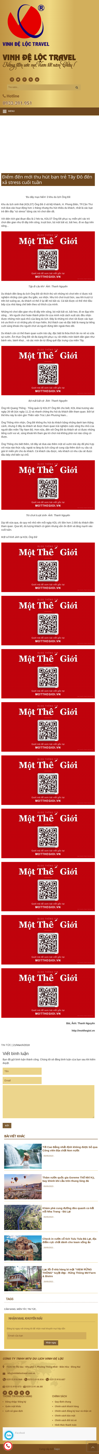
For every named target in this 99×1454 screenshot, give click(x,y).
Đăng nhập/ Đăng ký (15, 1401)
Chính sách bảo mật (65, 1415)
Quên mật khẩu (13, 1406)
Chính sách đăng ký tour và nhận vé (73, 1411)
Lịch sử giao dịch (14, 1411)
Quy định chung (63, 1401)
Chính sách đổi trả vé (66, 1420)
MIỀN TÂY (85, 1309)
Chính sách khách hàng (67, 1406)
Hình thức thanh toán (66, 1425)
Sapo (57, 1449)
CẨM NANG (74, 1309)
